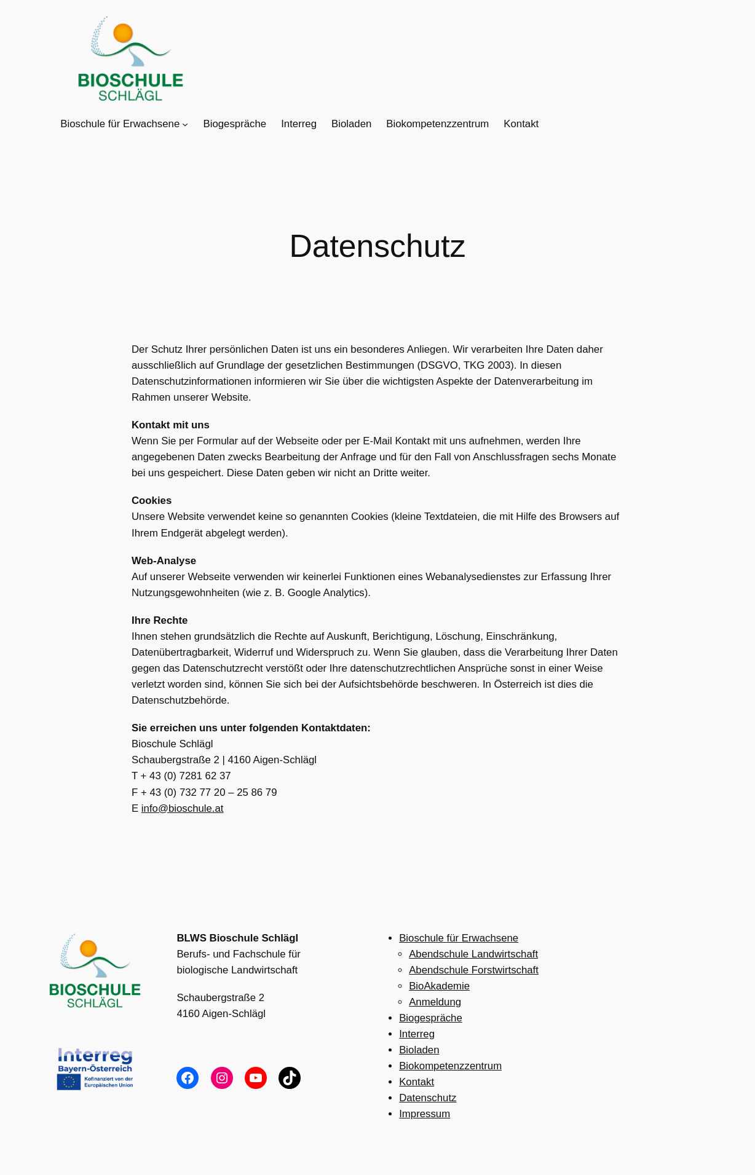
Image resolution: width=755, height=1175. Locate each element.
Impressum (424, 1114)
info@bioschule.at (182, 808)
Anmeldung (435, 1002)
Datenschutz (427, 1098)
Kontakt (416, 1082)
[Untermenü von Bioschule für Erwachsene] (185, 124)
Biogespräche (430, 1018)
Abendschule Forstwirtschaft (474, 970)
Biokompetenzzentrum (450, 1066)
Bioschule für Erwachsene (458, 938)
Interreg (417, 1034)
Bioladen (419, 1050)
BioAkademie (439, 986)
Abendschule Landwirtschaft (473, 954)
